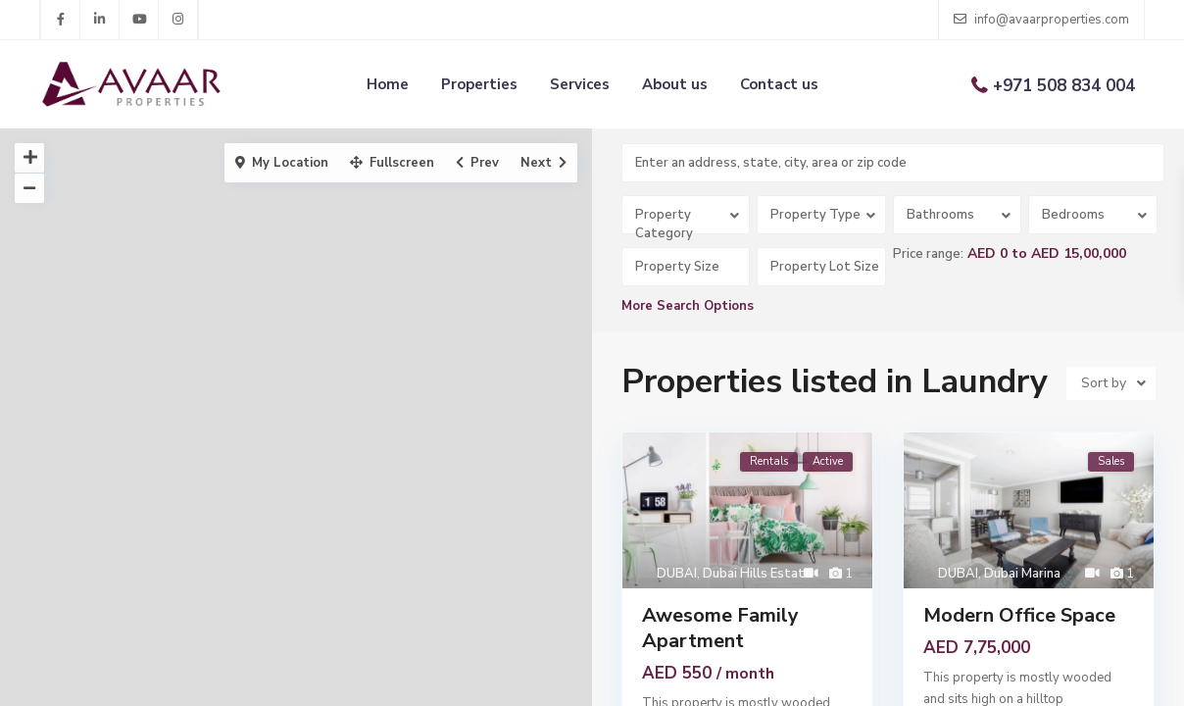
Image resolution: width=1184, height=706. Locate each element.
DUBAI (677, 573)
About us (675, 84)
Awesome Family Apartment (720, 628)
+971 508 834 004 (1064, 86)
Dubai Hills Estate (758, 573)
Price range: (928, 254)
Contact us (779, 84)
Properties (479, 84)
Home (388, 84)
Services (580, 84)
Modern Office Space (1019, 615)
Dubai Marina (1022, 573)
